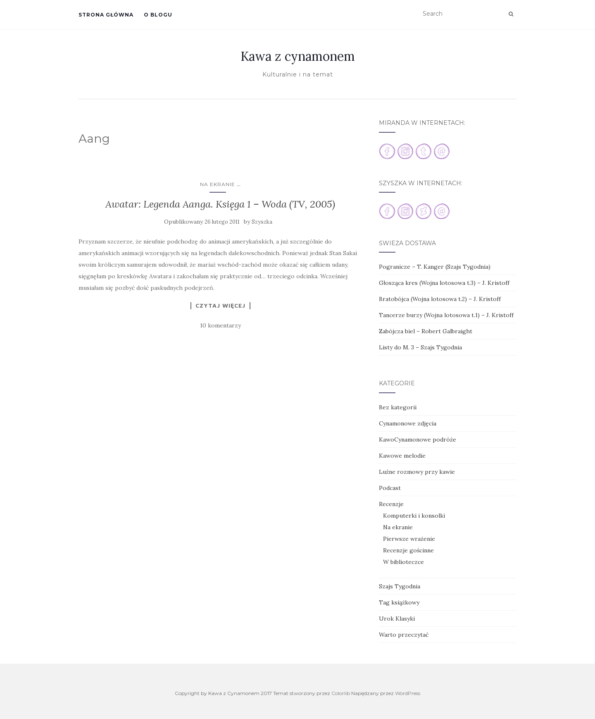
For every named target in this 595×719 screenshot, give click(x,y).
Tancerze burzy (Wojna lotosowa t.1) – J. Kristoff (446, 315)
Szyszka (262, 221)
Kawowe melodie (402, 455)
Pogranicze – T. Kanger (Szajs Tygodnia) (434, 266)
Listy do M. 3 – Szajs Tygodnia (420, 347)
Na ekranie (217, 184)
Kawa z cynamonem (297, 56)
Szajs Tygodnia (399, 586)
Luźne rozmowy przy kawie (417, 471)
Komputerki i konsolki (414, 515)
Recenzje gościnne (408, 550)
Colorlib (340, 693)
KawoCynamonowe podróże (417, 439)
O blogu (158, 15)
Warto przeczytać (403, 634)
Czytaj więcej (220, 305)
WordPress (407, 693)
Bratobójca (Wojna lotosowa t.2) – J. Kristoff (440, 299)
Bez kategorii (397, 407)
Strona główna (106, 15)
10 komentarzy (220, 325)
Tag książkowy (399, 602)
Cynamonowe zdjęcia (407, 423)
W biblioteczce (403, 562)
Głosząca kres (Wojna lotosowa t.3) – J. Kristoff (444, 283)
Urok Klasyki (397, 618)
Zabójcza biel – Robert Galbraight (425, 331)
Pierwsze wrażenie (409, 538)
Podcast (390, 488)
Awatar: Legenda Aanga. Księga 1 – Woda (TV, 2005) (220, 204)
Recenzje (391, 504)
